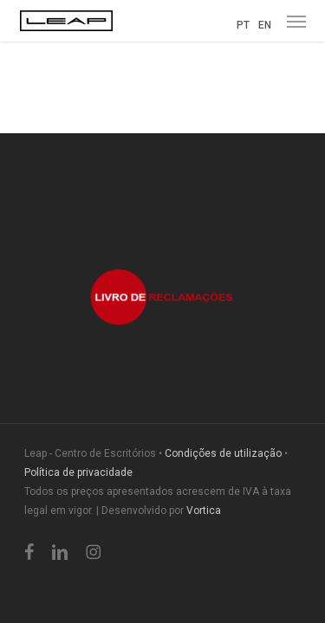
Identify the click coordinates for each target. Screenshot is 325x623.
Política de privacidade (78, 472)
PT (243, 25)
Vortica (203, 510)
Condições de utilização (223, 453)
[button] (296, 20)
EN (264, 25)
